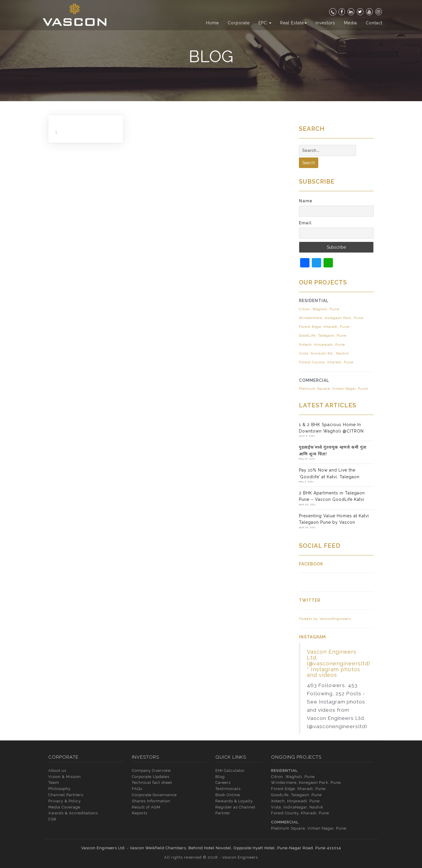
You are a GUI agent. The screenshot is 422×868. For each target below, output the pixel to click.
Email (305, 223)
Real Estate (293, 23)
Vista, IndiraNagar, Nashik (297, 807)
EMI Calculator (230, 770)
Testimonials (228, 788)
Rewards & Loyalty (234, 801)
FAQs (137, 788)
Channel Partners (65, 795)
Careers (223, 782)
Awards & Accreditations (73, 813)
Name (305, 201)
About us (57, 770)
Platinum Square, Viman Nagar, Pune (333, 388)
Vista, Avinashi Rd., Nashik (324, 353)
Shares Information (151, 801)
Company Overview (151, 770)
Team (53, 782)
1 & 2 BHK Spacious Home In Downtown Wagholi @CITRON (331, 427)
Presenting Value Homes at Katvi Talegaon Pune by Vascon (334, 519)
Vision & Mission (64, 776)
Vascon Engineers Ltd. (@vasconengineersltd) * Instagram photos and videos (338, 663)
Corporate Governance (154, 795)
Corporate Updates (150, 776)
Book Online (227, 795)
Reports (139, 813)
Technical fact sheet (152, 782)
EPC (264, 23)
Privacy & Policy (64, 801)
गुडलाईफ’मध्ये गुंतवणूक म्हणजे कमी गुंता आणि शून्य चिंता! (333, 450)
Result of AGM (146, 807)
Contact (374, 23)
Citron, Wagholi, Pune (319, 309)
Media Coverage (64, 807)
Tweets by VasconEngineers (325, 619)
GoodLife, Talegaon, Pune (322, 335)
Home (212, 23)
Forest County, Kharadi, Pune (326, 362)
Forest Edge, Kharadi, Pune (324, 327)
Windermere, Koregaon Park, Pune (331, 318)
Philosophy (59, 788)
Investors (325, 23)
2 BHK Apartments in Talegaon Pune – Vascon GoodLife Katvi (332, 496)
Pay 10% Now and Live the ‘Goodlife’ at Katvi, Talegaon (329, 473)
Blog (220, 776)
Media (350, 23)
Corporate (239, 23)
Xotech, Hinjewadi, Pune (322, 345)
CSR (52, 819)
